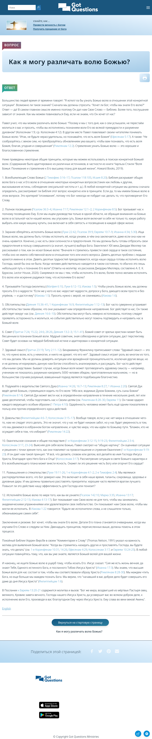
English (6, 608)
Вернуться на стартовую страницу (80, 622)
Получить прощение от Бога (49, 29)
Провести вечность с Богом (49, 25)
